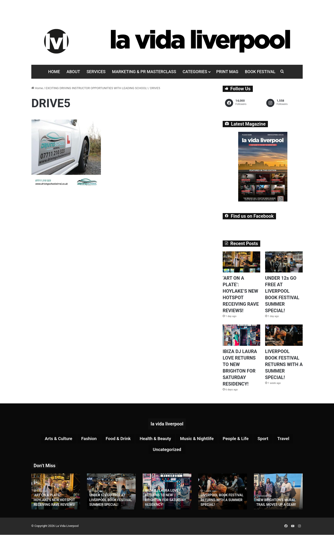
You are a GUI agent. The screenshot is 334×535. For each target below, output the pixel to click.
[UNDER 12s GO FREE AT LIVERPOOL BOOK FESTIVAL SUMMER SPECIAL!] (284, 261)
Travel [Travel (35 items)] (289, 439)
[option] (55, 492)
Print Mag (227, 71)
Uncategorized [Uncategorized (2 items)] (167, 450)
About (73, 71)
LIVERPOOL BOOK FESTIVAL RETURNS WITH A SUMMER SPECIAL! (284, 364)
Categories (195, 71)
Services (96, 71)
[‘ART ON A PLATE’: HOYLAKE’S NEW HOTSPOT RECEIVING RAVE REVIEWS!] (241, 261)
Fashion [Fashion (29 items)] (85, 439)
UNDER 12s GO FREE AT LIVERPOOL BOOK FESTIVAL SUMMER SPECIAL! (110, 500)
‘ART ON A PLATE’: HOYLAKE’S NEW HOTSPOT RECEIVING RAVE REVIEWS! (54, 500)
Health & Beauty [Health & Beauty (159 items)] (154, 439)
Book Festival (260, 71)
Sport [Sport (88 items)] (268, 439)
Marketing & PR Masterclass (144, 71)
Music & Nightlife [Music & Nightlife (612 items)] (198, 439)
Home (54, 71)
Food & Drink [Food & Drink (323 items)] (115, 439)
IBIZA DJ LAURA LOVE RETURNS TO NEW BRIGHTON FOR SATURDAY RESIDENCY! (167, 500)
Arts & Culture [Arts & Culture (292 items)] (52, 439)
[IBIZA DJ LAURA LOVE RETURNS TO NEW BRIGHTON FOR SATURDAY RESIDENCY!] (241, 335)
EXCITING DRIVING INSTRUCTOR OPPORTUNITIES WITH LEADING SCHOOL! (97, 88)
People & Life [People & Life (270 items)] (239, 439)
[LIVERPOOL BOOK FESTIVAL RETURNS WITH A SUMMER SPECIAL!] (284, 335)
